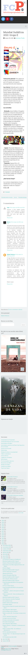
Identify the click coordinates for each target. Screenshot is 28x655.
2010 (3, 544)
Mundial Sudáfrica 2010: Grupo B (11, 580)
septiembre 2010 (7, 550)
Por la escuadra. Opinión (7, 461)
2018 (3, 529)
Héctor (9, 222)
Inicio (15, 197)
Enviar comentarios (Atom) (15, 309)
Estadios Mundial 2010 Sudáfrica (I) (12, 563)
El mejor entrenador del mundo (11, 620)
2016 (3, 533)
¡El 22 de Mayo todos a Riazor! (10, 611)
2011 (3, 542)
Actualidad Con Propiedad (8, 440)
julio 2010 (5, 554)
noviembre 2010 (7, 547)
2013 (3, 538)
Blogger (2, 647)
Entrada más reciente (6, 197)
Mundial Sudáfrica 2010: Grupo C (11, 577)
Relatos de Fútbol (5, 464)
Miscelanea (4, 459)
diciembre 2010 (7, 545)
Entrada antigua (22, 197)
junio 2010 (5, 556)
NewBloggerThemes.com (6, 650)
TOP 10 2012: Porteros (12, 476)
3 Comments (7, 192)
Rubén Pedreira (11, 254)
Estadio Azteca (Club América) (10, 602)
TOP (25, 653)
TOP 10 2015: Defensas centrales (15, 495)
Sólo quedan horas (7, 601)
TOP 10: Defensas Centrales (10, 571)
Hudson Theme (8, 648)
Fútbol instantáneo (6, 454)
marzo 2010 (6, 641)
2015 (3, 535)
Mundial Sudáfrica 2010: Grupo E (13, 34)
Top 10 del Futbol (5, 468)
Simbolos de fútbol (6, 466)
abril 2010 (5, 639)
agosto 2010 (6, 552)
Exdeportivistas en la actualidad (9, 452)
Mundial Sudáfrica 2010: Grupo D (11, 570)
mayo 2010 (5, 558)
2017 (3, 531)
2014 (3, 536)
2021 (3, 524)
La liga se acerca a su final (9, 618)
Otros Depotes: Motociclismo (10, 578)
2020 (3, 526)
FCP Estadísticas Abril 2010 (9, 637)
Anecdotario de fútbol (6, 443)
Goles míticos (4, 455)
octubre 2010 (6, 549)
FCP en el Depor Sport (8, 585)
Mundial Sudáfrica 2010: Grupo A (11, 597)
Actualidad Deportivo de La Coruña (10, 441)
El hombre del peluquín (8, 622)
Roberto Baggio (6, 568)
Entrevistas (4, 450)
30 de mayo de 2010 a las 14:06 (17, 207)
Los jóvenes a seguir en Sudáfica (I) (12, 559)
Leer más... (21, 512)
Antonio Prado (20, 38)
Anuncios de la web (6, 448)
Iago (8, 207)
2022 (3, 522)
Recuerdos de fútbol (6, 463)
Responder (10, 217)
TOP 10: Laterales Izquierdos (10, 616)
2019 (3, 527)
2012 (3, 540)
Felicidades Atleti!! (7, 604)
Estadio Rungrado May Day (9, 575)
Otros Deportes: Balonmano (10, 609)
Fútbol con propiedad (13, 646)
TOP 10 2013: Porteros (12, 486)
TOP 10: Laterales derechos (9, 632)
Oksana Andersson (8, 573)
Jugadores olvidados (6, 457)
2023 (3, 520)
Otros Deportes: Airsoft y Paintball (11, 599)
